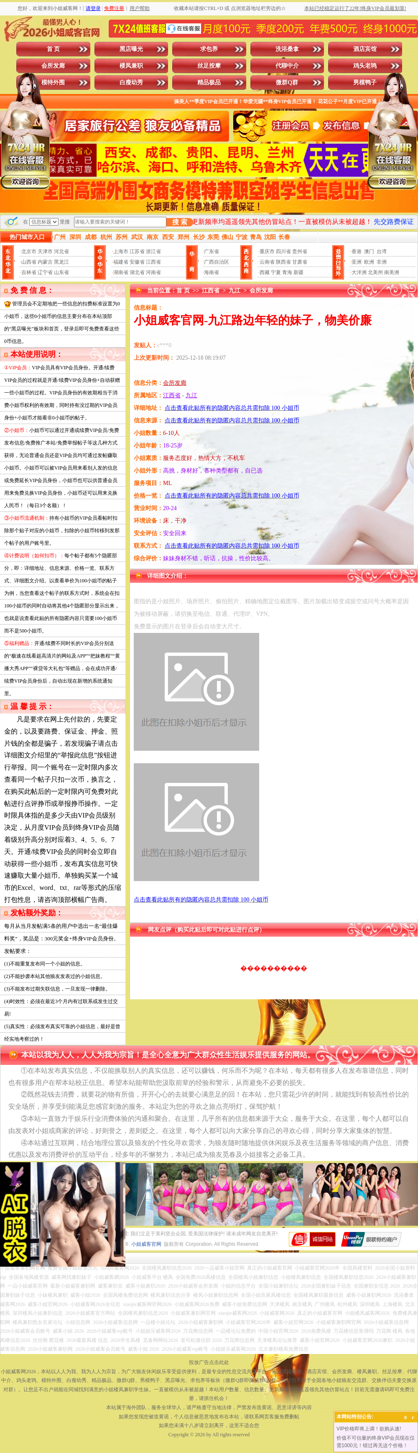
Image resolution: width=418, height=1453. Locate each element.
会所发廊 (53, 66)
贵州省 (299, 251)
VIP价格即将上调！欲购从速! (368, 1429)
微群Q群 (287, 82)
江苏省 (137, 251)
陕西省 (283, 262)
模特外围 (53, 82)
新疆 (298, 272)
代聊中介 (287, 66)
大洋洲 (359, 272)
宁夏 (276, 272)
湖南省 (120, 272)
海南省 (211, 272)
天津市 (45, 251)
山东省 (61, 272)
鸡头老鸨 (365, 66)
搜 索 (179, 222)
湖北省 (137, 272)
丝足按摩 (209, 66)
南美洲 (391, 272)
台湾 (382, 251)
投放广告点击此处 (209, 1362)
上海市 (120, 251)
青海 (287, 272)
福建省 (120, 262)
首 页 (53, 49)
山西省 (28, 262)
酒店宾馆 (365, 49)
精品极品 (209, 82)
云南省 (267, 262)
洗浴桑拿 (287, 49)
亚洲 (357, 262)
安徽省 (137, 262)
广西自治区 (216, 262)
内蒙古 (45, 262)
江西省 (153, 262)
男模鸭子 (365, 82)
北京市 (28, 251)
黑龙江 (61, 262)
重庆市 (267, 251)
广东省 (211, 251)
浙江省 (153, 251)
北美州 (375, 272)
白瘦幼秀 (131, 82)
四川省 (283, 251)
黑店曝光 (131, 49)
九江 (234, 290)
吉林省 (28, 272)
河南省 (153, 272)
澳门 (369, 251)
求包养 (209, 49)
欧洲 (369, 262)
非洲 (382, 262)
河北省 (61, 251)
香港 (357, 251)
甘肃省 (299, 262)
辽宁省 (45, 272)
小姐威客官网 (146, 1244)
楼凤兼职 (131, 66)
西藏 (265, 272)
